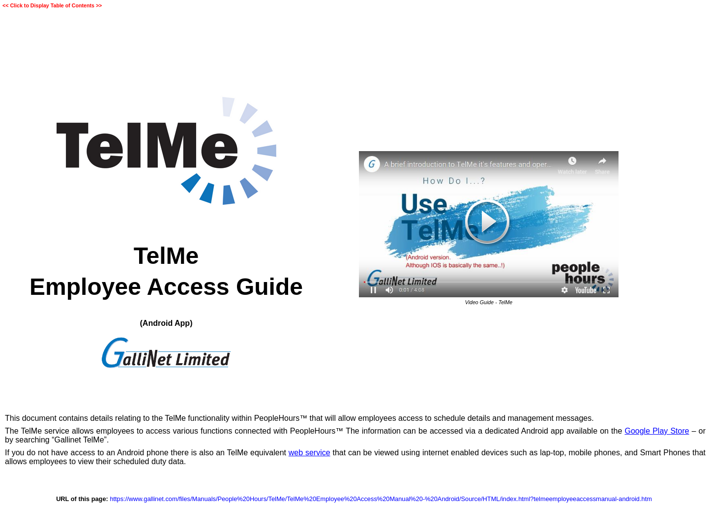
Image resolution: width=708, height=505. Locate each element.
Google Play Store (656, 431)
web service (309, 452)
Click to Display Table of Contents (52, 5)
